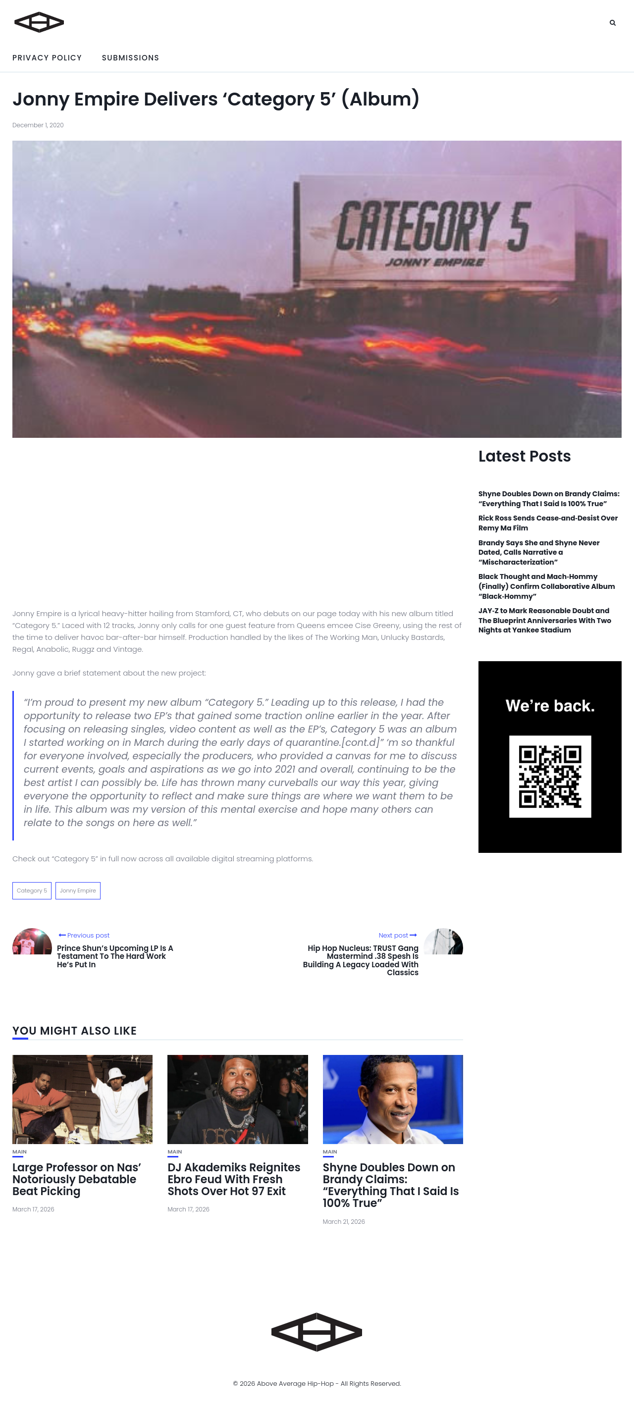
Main (19, 1151)
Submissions (130, 57)
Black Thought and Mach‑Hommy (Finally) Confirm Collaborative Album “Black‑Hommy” (546, 586)
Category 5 (32, 890)
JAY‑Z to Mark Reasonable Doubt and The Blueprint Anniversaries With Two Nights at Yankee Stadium (544, 620)
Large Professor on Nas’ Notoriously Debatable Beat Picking (76, 1179)
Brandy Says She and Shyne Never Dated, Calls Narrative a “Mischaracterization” (539, 552)
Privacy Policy (47, 57)
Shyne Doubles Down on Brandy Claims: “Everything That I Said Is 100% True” (391, 1185)
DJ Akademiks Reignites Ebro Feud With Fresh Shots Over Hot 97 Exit (233, 1179)
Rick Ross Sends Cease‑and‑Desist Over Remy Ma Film (548, 523)
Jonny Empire (78, 890)
